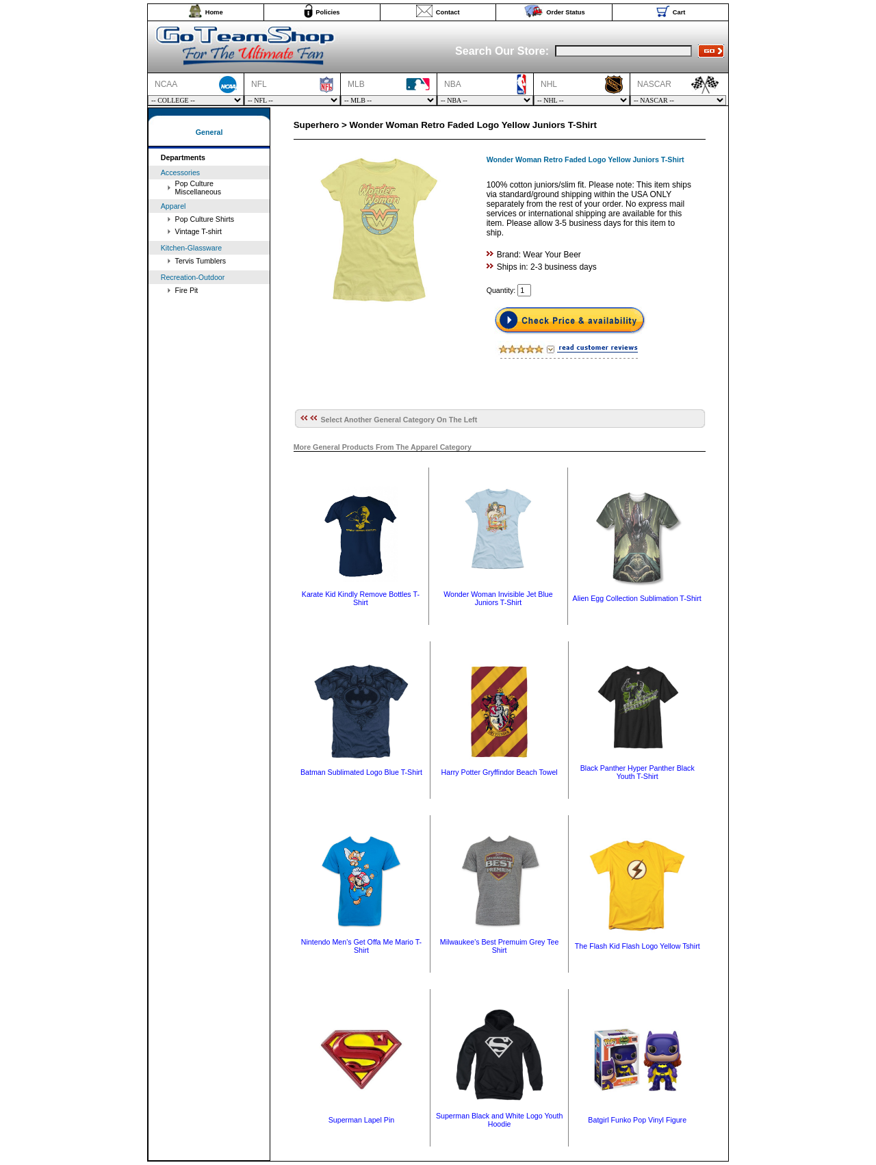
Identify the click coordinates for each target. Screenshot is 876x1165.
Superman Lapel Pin (361, 1120)
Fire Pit (186, 290)
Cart (679, 12)
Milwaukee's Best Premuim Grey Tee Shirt (499, 946)
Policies (327, 12)
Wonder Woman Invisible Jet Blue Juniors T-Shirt (498, 598)
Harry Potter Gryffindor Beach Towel (499, 772)
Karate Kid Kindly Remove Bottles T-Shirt (361, 598)
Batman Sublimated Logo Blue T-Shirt (361, 772)
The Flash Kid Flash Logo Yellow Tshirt (637, 946)
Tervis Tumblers (201, 261)
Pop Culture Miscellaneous (198, 187)
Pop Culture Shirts (204, 219)
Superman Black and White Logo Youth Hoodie (499, 1120)
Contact (448, 12)
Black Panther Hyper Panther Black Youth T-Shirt (637, 772)
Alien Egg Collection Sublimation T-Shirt (637, 598)
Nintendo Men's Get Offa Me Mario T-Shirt (361, 946)
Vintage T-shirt (198, 231)
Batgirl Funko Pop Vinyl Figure (637, 1120)
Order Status (565, 12)
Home (214, 12)
